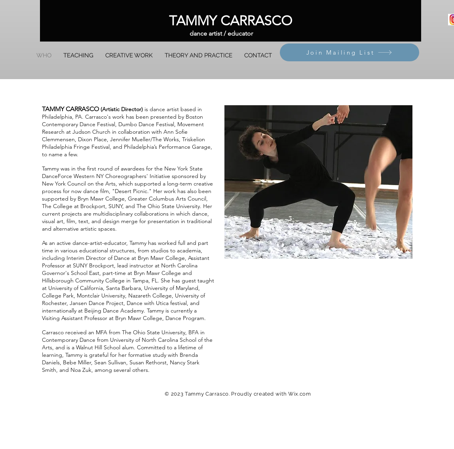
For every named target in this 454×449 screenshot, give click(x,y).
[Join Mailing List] (349, 52)
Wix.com (299, 394)
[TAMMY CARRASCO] (230, 21)
